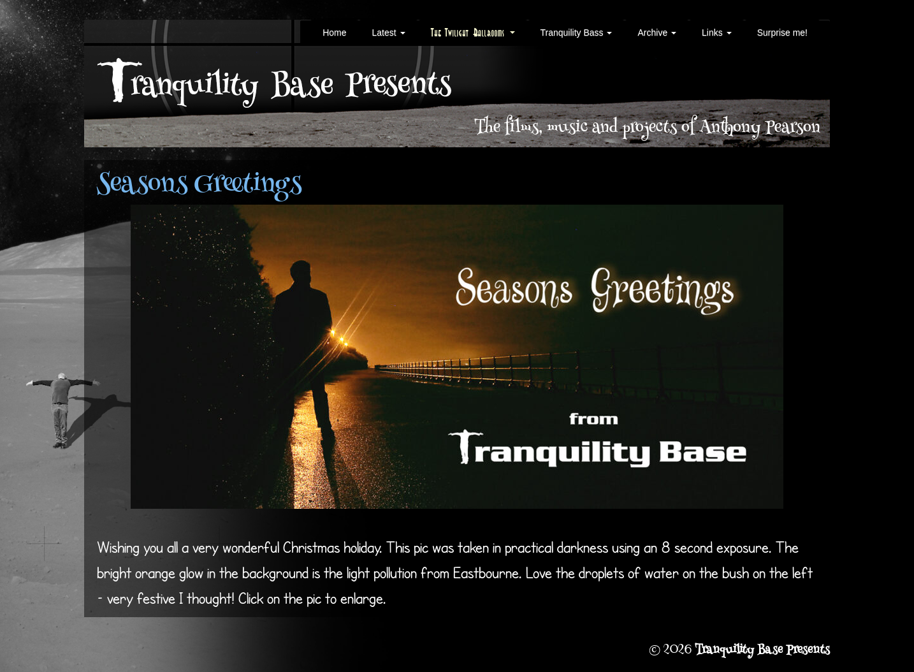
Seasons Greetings (199, 185)
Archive (656, 32)
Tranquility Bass (576, 32)
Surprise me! (782, 32)
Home (334, 32)
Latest (388, 32)
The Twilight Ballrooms (473, 32)
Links (717, 32)
